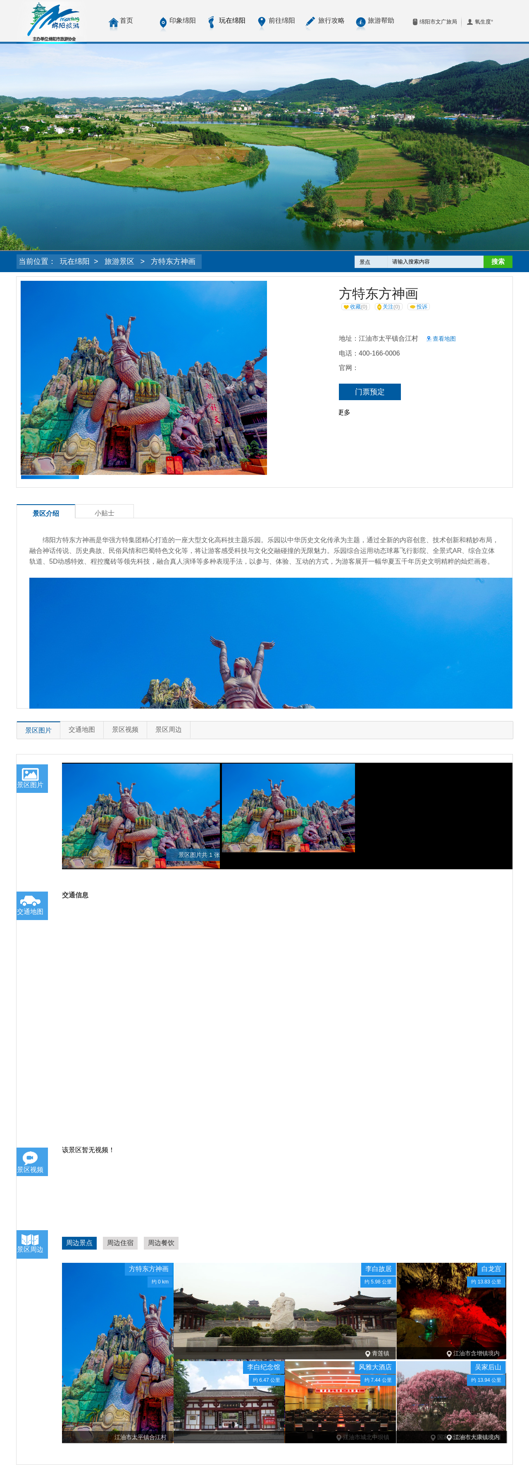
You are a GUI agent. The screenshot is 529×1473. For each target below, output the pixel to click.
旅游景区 (119, 261)
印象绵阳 (182, 20)
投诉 (418, 307)
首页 (126, 20)
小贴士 (104, 513)
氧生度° (484, 22)
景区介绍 (46, 513)
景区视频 (125, 729)
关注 (388, 307)
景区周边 (168, 729)
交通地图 (82, 729)
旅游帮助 (381, 20)
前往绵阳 (282, 20)
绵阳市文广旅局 (438, 22)
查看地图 (441, 338)
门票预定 (370, 392)
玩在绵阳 (75, 261)
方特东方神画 (173, 261)
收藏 (355, 307)
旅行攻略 (331, 20)
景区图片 (38, 730)
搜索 (498, 261)
